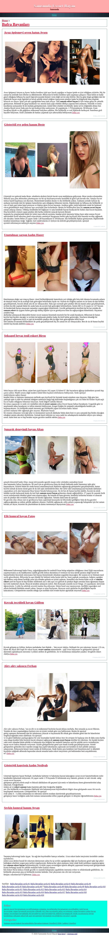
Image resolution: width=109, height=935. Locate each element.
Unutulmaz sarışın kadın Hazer (24, 235)
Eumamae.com (37, 909)
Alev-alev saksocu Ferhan (20, 666)
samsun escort (25, 909)
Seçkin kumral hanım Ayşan (22, 807)
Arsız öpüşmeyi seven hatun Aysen (26, 32)
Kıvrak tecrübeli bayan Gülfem (24, 602)
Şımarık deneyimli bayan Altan (24, 429)
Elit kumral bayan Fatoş (19, 516)
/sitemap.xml (72, 934)
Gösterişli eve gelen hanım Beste (24, 124)
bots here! (62, 934)
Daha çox (76, 113)
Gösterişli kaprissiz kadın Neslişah (26, 765)
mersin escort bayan (12, 909)
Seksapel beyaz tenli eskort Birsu (25, 335)
